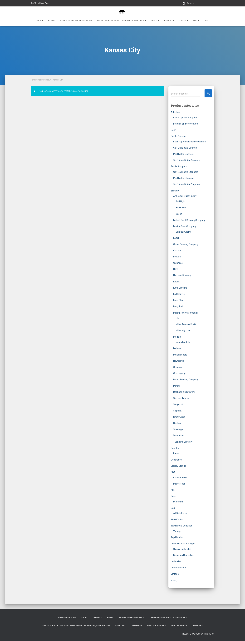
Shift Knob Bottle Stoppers (186, 184)
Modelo (177, 337)
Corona (177, 250)
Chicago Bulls (180, 477)
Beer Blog (169, 20)
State (39, 80)
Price (173, 496)
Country (175, 448)
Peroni (176, 386)
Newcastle (178, 361)
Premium (178, 501)
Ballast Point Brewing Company (189, 220)
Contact (97, 617)
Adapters (175, 112)
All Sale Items (180, 513)
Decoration (176, 459)
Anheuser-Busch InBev (184, 196)
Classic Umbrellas (182, 549)
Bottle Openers (178, 136)
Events (51, 20)
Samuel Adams (183, 231)
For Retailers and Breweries (76, 20)
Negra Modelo (183, 342)
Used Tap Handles (156, 625)
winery (174, 580)
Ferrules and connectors (185, 123)
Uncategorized (178, 567)
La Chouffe (179, 294)
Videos (183, 20)
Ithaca (176, 281)
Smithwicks (179, 417)
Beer (173, 130)
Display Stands (178, 466)
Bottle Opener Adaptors (185, 117)
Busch (179, 214)
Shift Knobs (177, 519)
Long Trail (178, 306)
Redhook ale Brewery (184, 392)
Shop (39, 20)
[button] (42, 20)
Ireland (176, 453)
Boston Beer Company (184, 226)
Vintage (177, 531)
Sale (173, 508)
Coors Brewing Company (185, 244)
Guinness (178, 263)
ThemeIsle (209, 633)
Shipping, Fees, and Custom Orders (169, 617)
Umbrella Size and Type (183, 543)
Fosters (177, 256)
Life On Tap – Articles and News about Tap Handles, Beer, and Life (76, 625)
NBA (173, 472)
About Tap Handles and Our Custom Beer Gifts (121, 20)
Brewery (175, 190)
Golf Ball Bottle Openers (185, 147)
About (155, 20)
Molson (177, 348)
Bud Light (180, 201)
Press (110, 617)
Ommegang (179, 373)
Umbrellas (176, 561)
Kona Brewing (180, 287)
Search (208, 93)
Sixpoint (177, 410)
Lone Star (178, 300)
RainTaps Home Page (40, 3)
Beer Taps (120, 625)
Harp (175, 269)
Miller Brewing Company (185, 312)
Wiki (196, 20)
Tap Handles (177, 537)
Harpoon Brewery (182, 275)
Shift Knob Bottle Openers (186, 160)
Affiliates (197, 625)
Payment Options (67, 617)
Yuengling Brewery (182, 442)
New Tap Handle (179, 625)
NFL (173, 490)
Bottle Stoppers (179, 166)
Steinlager (178, 429)
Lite (177, 318)
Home (33, 80)
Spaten (177, 423)
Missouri (47, 80)
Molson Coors (180, 354)
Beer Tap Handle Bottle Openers (189, 141)
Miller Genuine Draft (186, 324)
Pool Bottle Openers (183, 154)
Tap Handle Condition (181, 525)
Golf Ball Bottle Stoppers (185, 172)
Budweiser (181, 207)
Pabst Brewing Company (185, 379)
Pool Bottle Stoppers (183, 178)
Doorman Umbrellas (183, 555)
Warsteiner (178, 435)
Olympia (177, 367)
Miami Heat (179, 483)
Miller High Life (183, 330)
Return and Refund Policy (132, 617)
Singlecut (178, 404)
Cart (206, 20)
